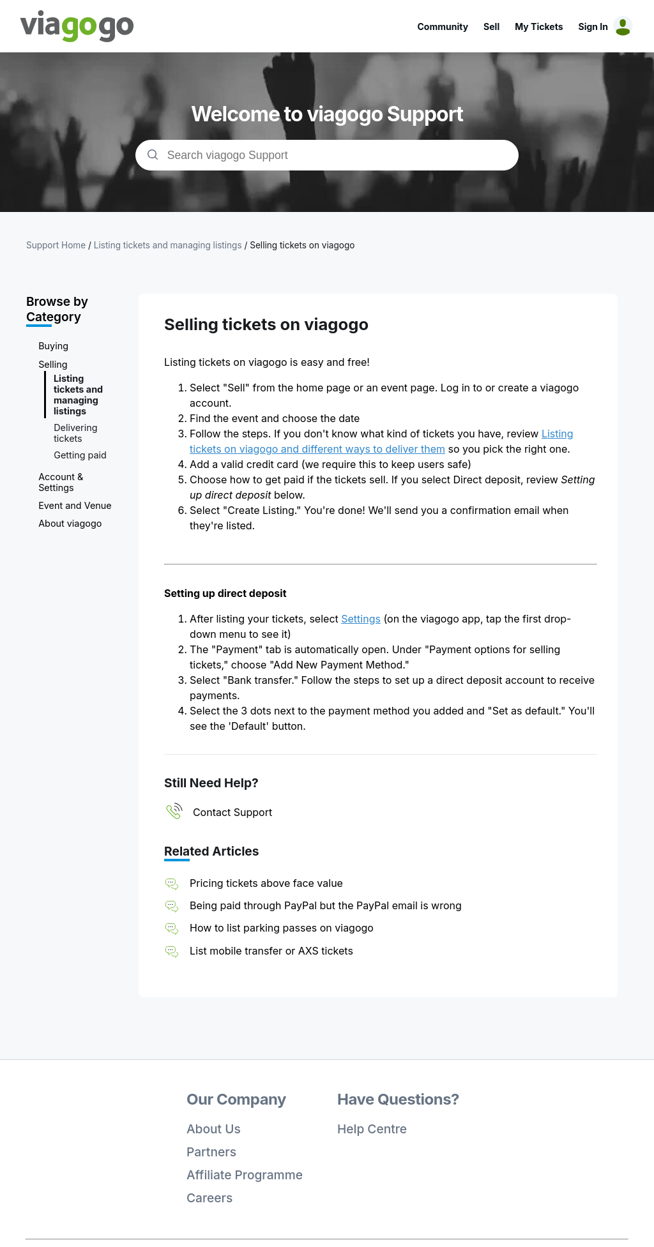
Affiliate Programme (244, 1175)
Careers (209, 1197)
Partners (211, 1152)
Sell (491, 26)
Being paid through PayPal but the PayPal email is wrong (326, 905)
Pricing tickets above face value (266, 883)
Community (442, 26)
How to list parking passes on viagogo (282, 927)
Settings (361, 618)
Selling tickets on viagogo (302, 245)
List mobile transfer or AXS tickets (271, 950)
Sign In (593, 26)
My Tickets (539, 26)
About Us (213, 1129)
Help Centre (372, 1129)
